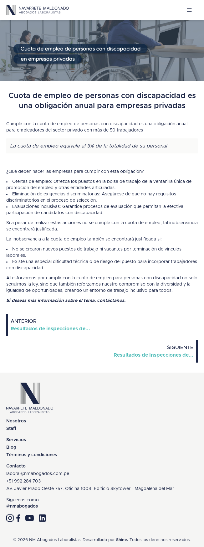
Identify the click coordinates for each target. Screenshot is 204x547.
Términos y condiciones (31, 455)
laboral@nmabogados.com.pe (37, 474)
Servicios (16, 440)
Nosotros (16, 421)
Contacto (16, 466)
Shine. (122, 540)
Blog (11, 447)
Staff (11, 428)
